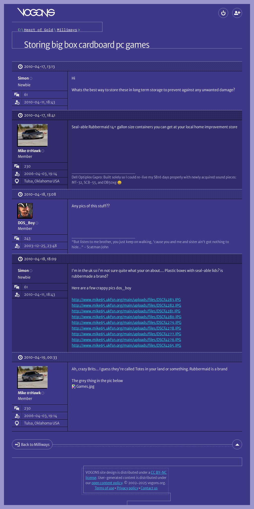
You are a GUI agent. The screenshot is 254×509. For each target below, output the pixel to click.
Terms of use (104, 488)
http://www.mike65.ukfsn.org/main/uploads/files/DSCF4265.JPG (126, 345)
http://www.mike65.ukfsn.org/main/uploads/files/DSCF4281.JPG (126, 311)
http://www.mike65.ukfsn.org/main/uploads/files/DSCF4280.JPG (126, 316)
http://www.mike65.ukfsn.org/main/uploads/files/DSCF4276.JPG (126, 339)
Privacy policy (127, 488)
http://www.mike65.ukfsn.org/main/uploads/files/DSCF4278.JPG (126, 328)
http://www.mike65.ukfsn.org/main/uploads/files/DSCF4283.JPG (126, 299)
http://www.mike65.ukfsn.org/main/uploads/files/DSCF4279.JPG (126, 322)
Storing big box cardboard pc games (86, 45)
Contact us (149, 488)
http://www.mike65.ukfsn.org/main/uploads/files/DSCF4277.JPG (126, 334)
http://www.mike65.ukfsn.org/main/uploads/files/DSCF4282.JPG (126, 305)
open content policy (107, 483)
